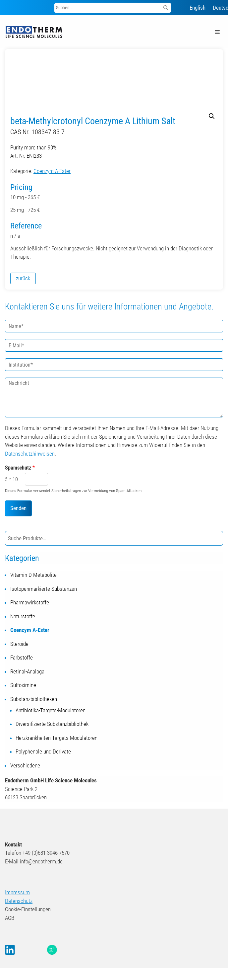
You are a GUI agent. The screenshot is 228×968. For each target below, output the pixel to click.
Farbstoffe (21, 657)
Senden (18, 508)
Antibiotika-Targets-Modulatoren (51, 710)
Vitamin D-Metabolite (33, 575)
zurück (23, 278)
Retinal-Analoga (27, 671)
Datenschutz (18, 901)
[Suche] (216, 538)
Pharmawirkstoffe (29, 602)
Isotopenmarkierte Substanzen (43, 588)
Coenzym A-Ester (52, 171)
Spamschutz (20, 468)
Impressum (17, 892)
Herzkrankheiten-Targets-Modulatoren (56, 738)
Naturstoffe (22, 616)
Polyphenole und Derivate (43, 751)
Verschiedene (25, 765)
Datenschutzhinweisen (30, 453)
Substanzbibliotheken (33, 699)
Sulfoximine (23, 685)
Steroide (19, 644)
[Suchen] (165, 8)
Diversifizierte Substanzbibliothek (52, 724)
